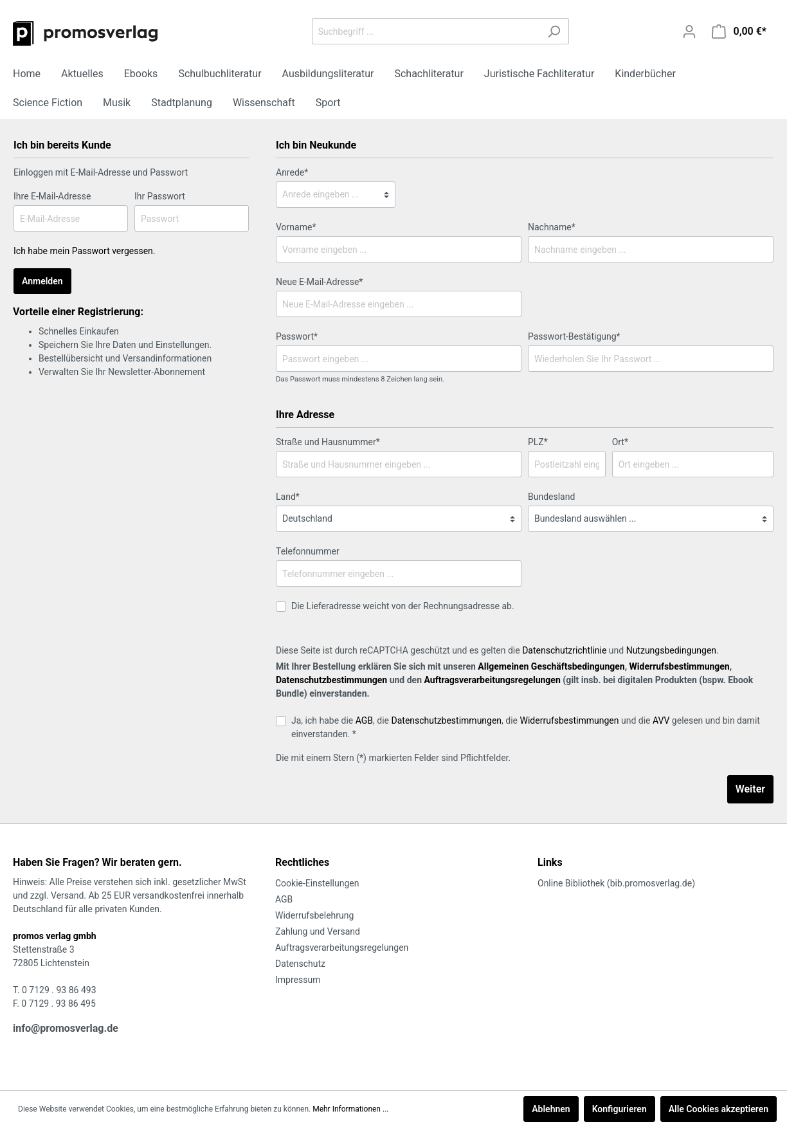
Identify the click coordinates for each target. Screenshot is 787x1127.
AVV (661, 720)
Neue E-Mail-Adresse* (319, 282)
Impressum (297, 980)
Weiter (750, 789)
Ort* (620, 442)
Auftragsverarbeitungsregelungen (492, 680)
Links (550, 862)
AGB (364, 720)
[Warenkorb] (739, 31)
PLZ (538, 442)
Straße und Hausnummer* (328, 442)
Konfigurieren (619, 1109)
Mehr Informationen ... (350, 1108)
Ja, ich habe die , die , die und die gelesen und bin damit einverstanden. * (525, 727)
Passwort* (297, 336)
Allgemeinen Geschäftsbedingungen (551, 666)
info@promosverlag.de (65, 1028)
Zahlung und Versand (317, 931)
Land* (288, 496)
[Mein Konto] (689, 31)
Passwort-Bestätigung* (574, 336)
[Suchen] (554, 31)
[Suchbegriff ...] (425, 31)
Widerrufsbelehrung (314, 915)
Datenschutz (300, 963)
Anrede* (292, 172)
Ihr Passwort (159, 196)
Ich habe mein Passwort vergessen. (85, 251)
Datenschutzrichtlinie (564, 650)
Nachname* (551, 227)
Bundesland (551, 496)
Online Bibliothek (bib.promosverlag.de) (616, 883)
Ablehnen (551, 1109)
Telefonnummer (307, 551)
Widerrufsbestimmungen (679, 666)
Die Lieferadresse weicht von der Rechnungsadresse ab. (402, 606)
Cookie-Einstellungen (317, 883)
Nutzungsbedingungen (671, 650)
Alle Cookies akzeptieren (718, 1109)
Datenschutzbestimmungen (331, 680)
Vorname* (296, 227)
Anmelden (42, 281)
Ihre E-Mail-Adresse (52, 196)
